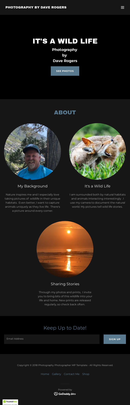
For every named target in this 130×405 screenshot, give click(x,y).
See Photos (65, 71)
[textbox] (52, 339)
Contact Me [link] (72, 374)
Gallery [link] (56, 374)
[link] (36, 7)
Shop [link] (85, 374)
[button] (122, 7)
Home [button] (45, 374)
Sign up (115, 339)
